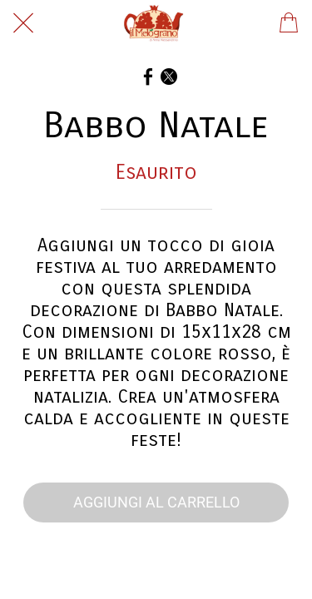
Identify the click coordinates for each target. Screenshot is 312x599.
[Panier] (289, 23)
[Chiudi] (23, 23)
